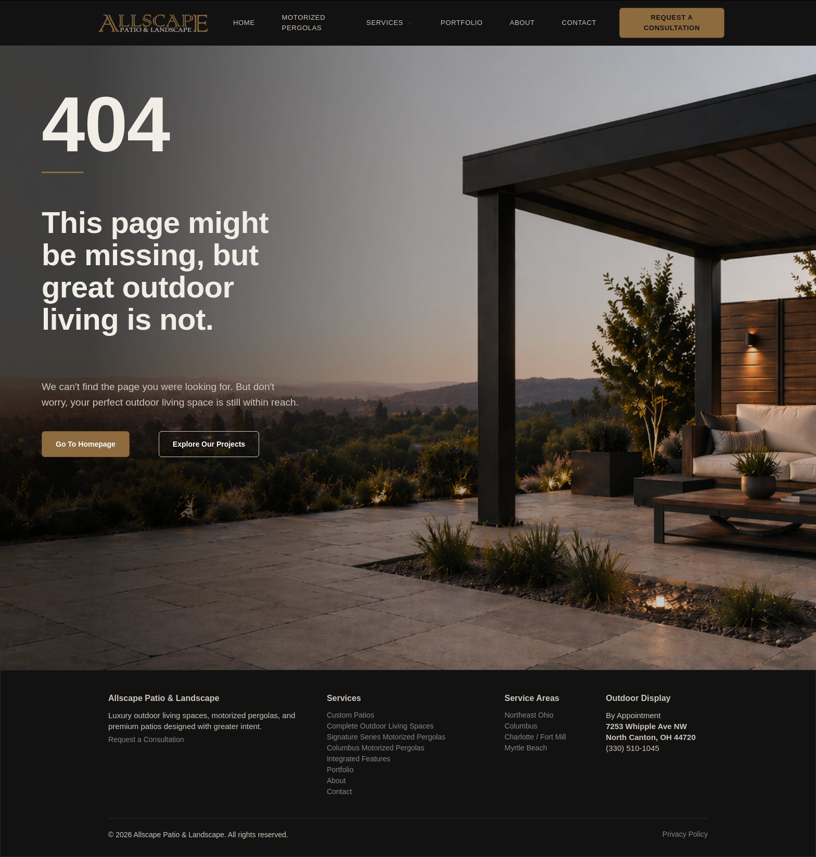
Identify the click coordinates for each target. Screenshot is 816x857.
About (522, 23)
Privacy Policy (685, 834)
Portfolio (462, 23)
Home (244, 23)
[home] (157, 23)
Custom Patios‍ (350, 715)
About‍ (336, 780)
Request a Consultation (672, 23)
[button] (390, 22)
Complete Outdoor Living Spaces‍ (380, 726)
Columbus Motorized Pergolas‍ (376, 748)
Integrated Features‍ (358, 759)
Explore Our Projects (209, 444)
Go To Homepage (86, 444)
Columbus (520, 726)
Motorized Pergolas (304, 23)
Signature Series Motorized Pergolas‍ (386, 737)
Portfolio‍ (340, 769)
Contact (579, 23)
